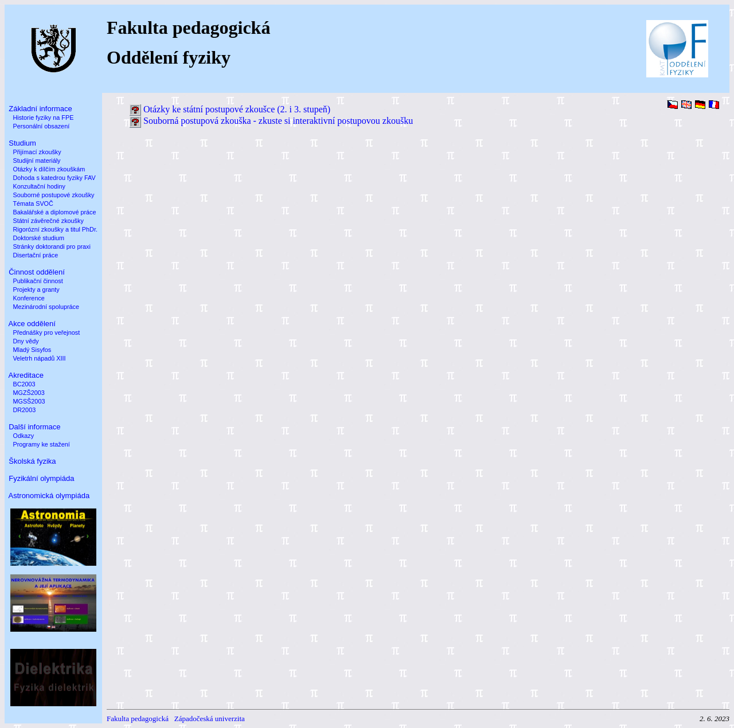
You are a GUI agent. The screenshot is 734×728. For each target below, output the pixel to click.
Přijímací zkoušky (37, 151)
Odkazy (23, 435)
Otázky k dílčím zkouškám (49, 169)
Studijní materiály (36, 160)
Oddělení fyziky (169, 57)
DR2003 (24, 409)
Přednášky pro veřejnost (46, 332)
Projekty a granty (36, 289)
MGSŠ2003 (29, 401)
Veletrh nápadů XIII (39, 358)
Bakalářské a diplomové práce (54, 212)
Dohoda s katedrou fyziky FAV (54, 177)
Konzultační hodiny (39, 186)
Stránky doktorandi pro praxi (51, 246)
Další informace (34, 426)
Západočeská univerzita (209, 718)
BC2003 (24, 384)
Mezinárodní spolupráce (46, 306)
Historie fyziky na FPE (43, 117)
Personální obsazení (41, 126)
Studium (22, 143)
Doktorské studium (38, 237)
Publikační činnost (38, 280)
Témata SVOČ (33, 203)
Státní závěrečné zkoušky (48, 220)
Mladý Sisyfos (32, 349)
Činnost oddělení (37, 272)
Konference (28, 298)
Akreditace (26, 375)
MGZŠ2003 (28, 392)
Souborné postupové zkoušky (53, 194)
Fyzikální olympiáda (41, 478)
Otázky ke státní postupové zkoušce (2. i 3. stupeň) (236, 109)
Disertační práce (35, 255)
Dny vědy (25, 341)
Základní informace (40, 108)
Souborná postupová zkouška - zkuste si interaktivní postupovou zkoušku (278, 121)
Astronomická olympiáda (49, 495)
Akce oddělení (32, 323)
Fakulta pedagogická (188, 27)
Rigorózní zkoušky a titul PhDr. (55, 229)
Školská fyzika (32, 461)
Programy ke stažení (41, 444)
